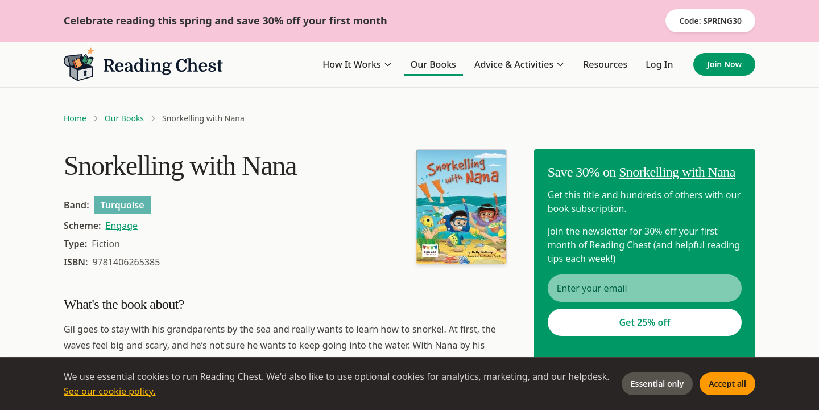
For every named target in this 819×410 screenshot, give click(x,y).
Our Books (433, 64)
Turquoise (122, 205)
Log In (659, 64)
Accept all (727, 383)
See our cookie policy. (110, 391)
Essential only (657, 383)
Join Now (724, 64)
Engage (122, 225)
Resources (605, 64)
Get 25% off (644, 322)
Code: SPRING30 (710, 20)
